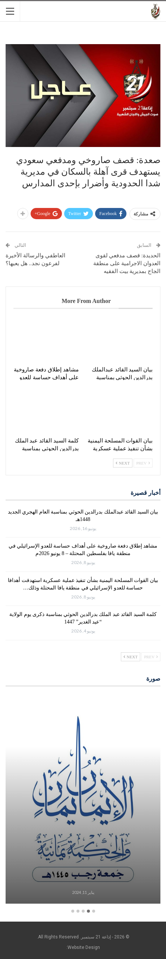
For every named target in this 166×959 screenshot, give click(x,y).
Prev (143, 463)
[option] (83, 800)
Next (123, 463)
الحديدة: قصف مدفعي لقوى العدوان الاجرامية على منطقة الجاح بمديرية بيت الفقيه (126, 263)
